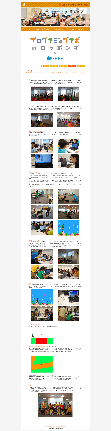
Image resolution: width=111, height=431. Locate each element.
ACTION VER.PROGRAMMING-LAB (37, 346)
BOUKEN (39, 375)
